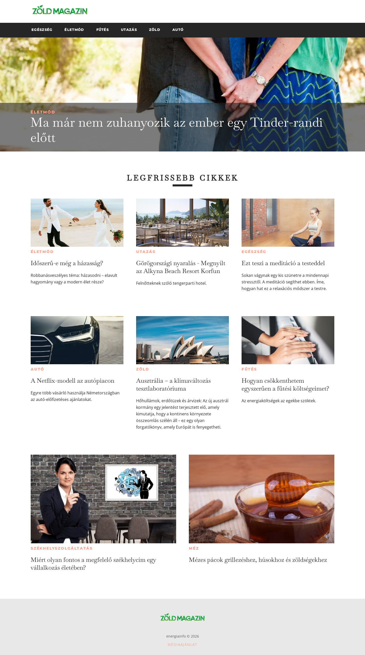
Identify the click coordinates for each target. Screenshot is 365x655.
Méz (194, 548)
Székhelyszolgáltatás (62, 548)
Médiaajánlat (182, 644)
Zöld (142, 369)
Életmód (42, 112)
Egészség (254, 251)
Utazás (146, 251)
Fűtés (249, 369)
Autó (37, 369)
